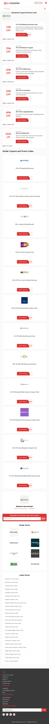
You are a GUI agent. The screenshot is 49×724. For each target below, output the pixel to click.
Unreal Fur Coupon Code (12, 640)
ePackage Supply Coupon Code (14, 630)
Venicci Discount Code (11, 613)
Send (43, 518)
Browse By (5, 685)
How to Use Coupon (7, 675)
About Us (4, 679)
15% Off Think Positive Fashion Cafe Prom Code (24, 196)
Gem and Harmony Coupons (13, 620)
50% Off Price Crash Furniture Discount (24, 280)
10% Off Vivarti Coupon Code (24, 252)
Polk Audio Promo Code (12, 657)
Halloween (5, 704)
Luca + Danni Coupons (11, 661)
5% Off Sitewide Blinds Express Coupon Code (24, 392)
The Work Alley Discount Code (14, 616)
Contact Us (5, 677)
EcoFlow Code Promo (11, 582)
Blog (3, 692)
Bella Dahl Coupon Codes (12, 651)
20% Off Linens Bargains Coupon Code (24, 448)
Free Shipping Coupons (8, 690)
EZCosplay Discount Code (12, 609)
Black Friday (38, 3)
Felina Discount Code (11, 627)
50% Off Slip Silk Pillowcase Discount (24, 364)
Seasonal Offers (7, 695)
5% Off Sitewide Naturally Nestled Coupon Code (24, 476)
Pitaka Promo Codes (11, 586)
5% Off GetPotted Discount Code (24, 336)
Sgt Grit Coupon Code (11, 633)
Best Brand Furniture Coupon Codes (15, 647)
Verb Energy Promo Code (12, 654)
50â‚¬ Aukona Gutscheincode (24, 224)
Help (4, 672)
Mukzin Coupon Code (11, 599)
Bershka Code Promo (11, 592)
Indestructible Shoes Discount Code (15, 603)
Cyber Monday (6, 697)
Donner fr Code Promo (12, 579)
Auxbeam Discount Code (12, 596)
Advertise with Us (7, 681)
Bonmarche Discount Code (13, 623)
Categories (5, 688)
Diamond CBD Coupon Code (13, 606)
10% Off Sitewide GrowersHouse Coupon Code (24, 420)
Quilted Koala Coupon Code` (13, 644)
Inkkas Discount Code (11, 637)
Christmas (5, 701)
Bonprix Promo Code (11, 589)
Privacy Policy (6, 683)
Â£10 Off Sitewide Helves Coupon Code (24, 308)
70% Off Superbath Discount (24, 168)
